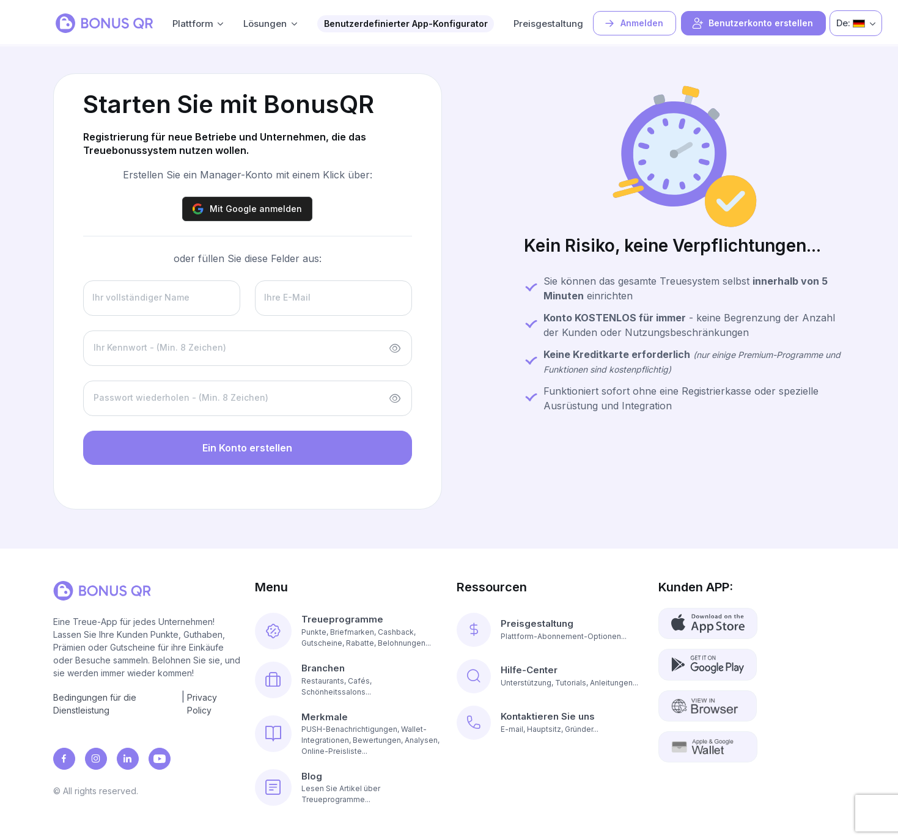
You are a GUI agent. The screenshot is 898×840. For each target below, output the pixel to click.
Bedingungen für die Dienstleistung (94, 703)
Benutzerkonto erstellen (752, 23)
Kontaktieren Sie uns (548, 716)
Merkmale (324, 717)
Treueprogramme (342, 619)
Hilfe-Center (529, 670)
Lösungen (265, 23)
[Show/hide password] (395, 348)
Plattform (192, 23)
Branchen (323, 668)
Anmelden (633, 23)
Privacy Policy (202, 703)
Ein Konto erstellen (247, 448)
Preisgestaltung (548, 23)
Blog (311, 776)
